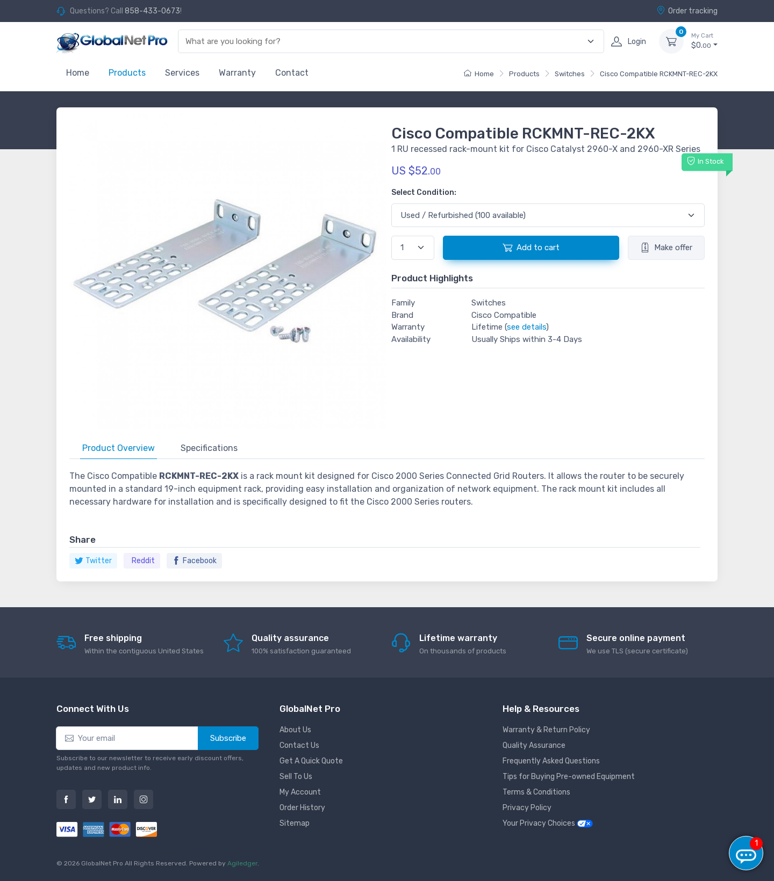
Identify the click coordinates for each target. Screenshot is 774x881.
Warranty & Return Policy (546, 729)
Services (182, 73)
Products (127, 73)
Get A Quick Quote (311, 761)
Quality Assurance (534, 745)
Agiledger (242, 863)
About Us (295, 729)
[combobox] (384, 41)
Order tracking (687, 11)
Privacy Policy (527, 807)
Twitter (93, 560)
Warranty (237, 73)
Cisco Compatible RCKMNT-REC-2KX (659, 74)
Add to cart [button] (531, 247)
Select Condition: (423, 192)
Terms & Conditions (536, 792)
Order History (302, 807)
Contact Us (299, 745)
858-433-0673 (152, 11)
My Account (300, 792)
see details (526, 327)
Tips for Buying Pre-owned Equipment (569, 776)
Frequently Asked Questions (551, 761)
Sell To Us (296, 776)
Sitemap (295, 823)
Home (77, 73)
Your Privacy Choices (548, 823)
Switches (570, 74)
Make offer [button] (666, 247)
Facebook (194, 560)
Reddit (143, 560)
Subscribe (228, 738)
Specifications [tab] (209, 448)
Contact (292, 73)
